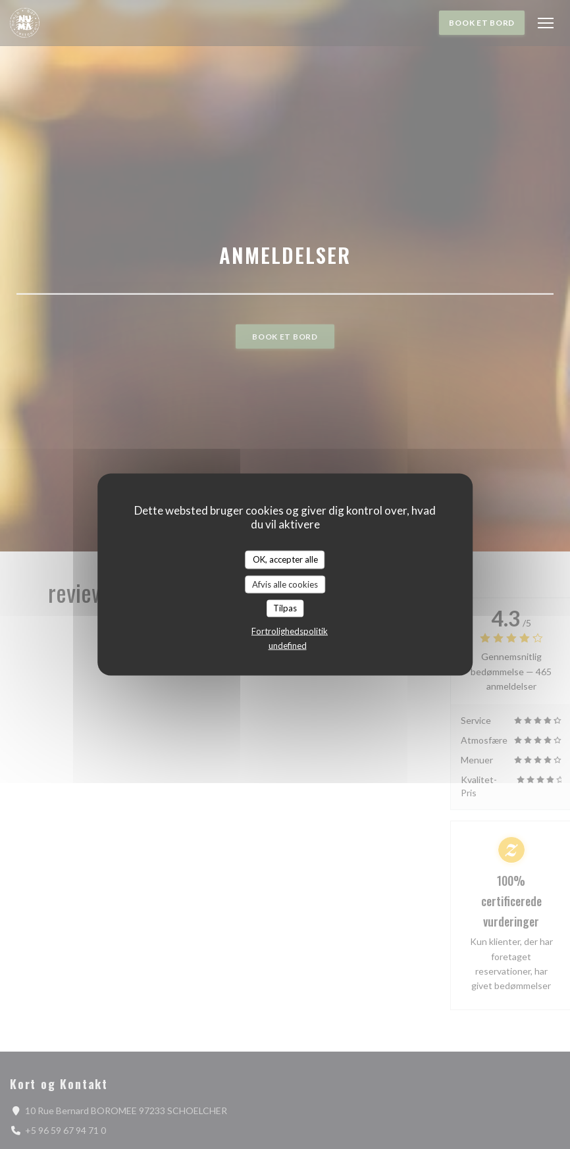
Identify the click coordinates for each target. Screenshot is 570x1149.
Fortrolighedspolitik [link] (289, 630)
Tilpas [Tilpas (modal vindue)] (285, 608)
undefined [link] (288, 645)
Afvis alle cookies (285, 583)
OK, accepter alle (285, 559)
